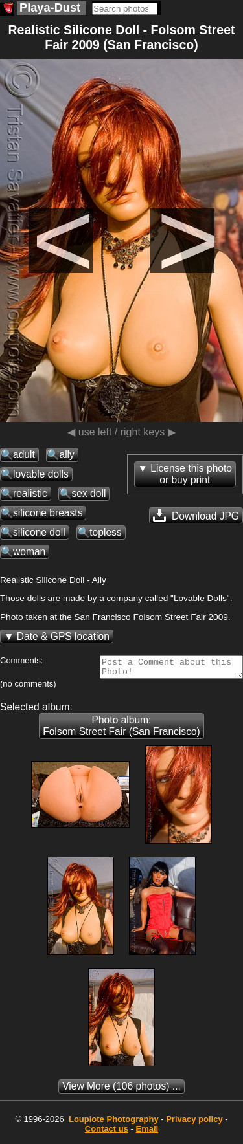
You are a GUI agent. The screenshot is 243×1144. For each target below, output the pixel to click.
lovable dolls (41, 473)
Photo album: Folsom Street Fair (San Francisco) (121, 729)
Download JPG (196, 515)
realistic (30, 493)
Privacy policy (194, 1123)
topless (105, 532)
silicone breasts (47, 512)
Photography (114, 1123)
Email (147, 1133)
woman (29, 551)
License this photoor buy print (191, 474)
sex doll (88, 493)
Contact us (106, 1133)
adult (24, 454)
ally (66, 454)
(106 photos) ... (121, 1089)
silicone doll (39, 532)
